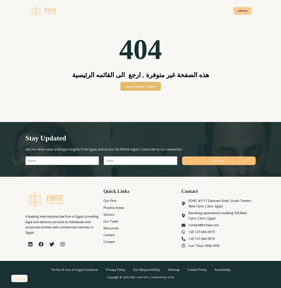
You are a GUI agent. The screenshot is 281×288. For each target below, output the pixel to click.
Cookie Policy (197, 270)
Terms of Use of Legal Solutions (74, 270)
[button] (242, 11)
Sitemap (174, 270)
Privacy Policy (115, 270)
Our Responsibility (146, 270)
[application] (141, 11)
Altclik (170, 277)
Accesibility (222, 270)
